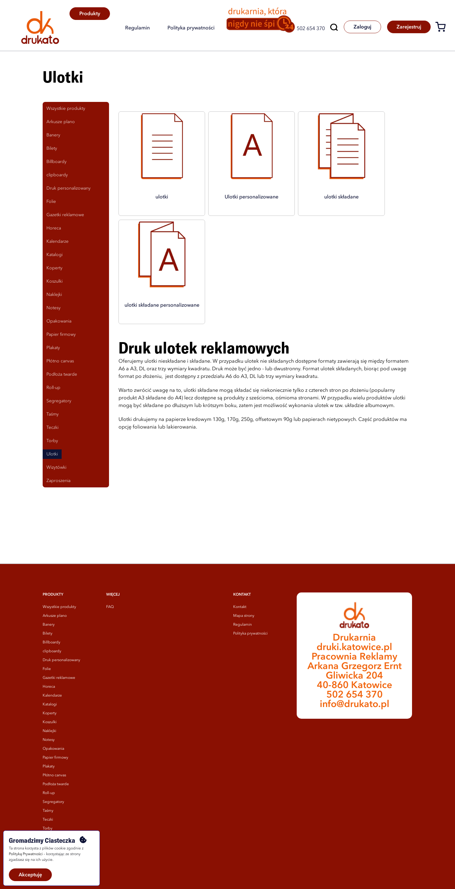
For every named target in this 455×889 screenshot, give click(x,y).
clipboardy (52, 651)
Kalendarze (52, 696)
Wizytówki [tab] (56, 467)
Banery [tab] (53, 135)
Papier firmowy (55, 758)
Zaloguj (361, 27)
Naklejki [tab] (54, 294)
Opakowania (53, 749)
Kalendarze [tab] (57, 241)
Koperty (50, 713)
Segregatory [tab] (58, 401)
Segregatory (53, 802)
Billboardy (51, 642)
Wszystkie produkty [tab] (65, 108)
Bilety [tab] (51, 148)
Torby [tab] (52, 441)
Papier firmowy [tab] (61, 334)
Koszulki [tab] (54, 281)
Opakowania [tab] (58, 321)
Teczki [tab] (52, 427)
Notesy (49, 740)
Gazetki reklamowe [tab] (65, 215)
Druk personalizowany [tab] (68, 188)
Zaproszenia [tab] (58, 481)
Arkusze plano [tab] (60, 122)
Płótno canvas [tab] (60, 361)
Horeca (49, 687)
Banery (49, 625)
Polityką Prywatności (26, 854)
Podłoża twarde (56, 784)
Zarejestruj (408, 27)
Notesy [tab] (53, 308)
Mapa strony (243, 616)
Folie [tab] (51, 201)
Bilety (47, 633)
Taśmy (48, 811)
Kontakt (239, 607)
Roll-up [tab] (53, 387)
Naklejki (49, 731)
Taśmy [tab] (52, 414)
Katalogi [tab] (54, 255)
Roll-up (49, 793)
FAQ (110, 607)
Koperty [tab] (54, 268)
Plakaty (49, 766)
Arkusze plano (55, 616)
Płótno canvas (54, 775)
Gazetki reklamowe (59, 678)
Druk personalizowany (61, 660)
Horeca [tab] (53, 228)
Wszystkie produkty (59, 607)
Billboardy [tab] (56, 162)
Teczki (48, 820)
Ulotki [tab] (52, 454)
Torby (47, 828)
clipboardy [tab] (57, 175)
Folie (47, 669)
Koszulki (50, 722)
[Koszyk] (442, 28)
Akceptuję (30, 875)
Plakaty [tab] (53, 348)
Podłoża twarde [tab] (61, 374)
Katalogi (50, 704)
